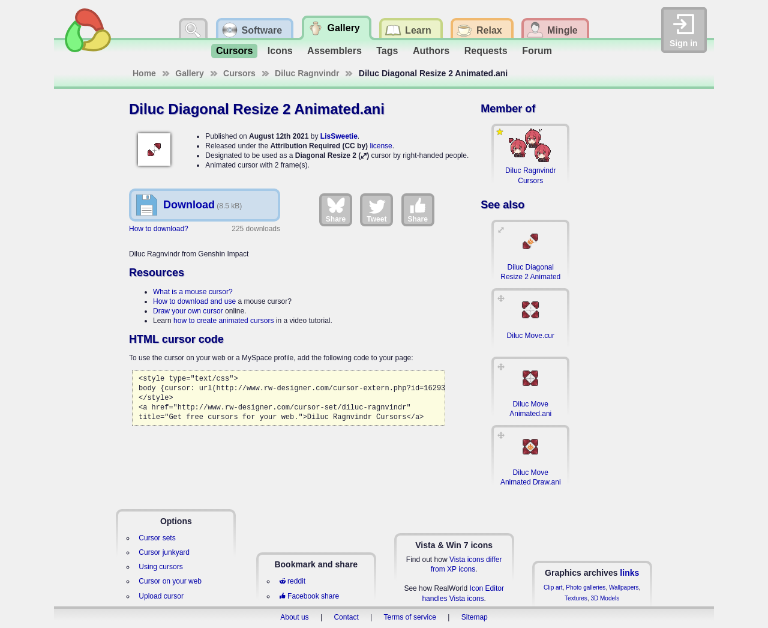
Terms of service (410, 617)
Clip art (553, 587)
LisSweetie (339, 136)
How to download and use (194, 301)
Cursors (234, 51)
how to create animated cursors (223, 320)
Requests (486, 51)
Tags (387, 51)
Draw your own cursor (188, 311)
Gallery (189, 73)
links (629, 573)
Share (336, 209)
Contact (346, 617)
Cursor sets (157, 538)
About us (294, 617)
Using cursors (160, 567)
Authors (431, 51)
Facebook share (309, 596)
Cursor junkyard (164, 552)
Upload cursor (161, 596)
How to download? (158, 229)
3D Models (604, 598)
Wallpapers (624, 587)
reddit (292, 581)
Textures (576, 598)
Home (144, 73)
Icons (280, 51)
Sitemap (474, 617)
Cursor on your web (170, 581)
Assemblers (334, 51)
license (381, 146)
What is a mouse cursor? (193, 292)
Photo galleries (585, 587)
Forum (537, 51)
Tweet (376, 209)
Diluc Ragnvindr (307, 73)
